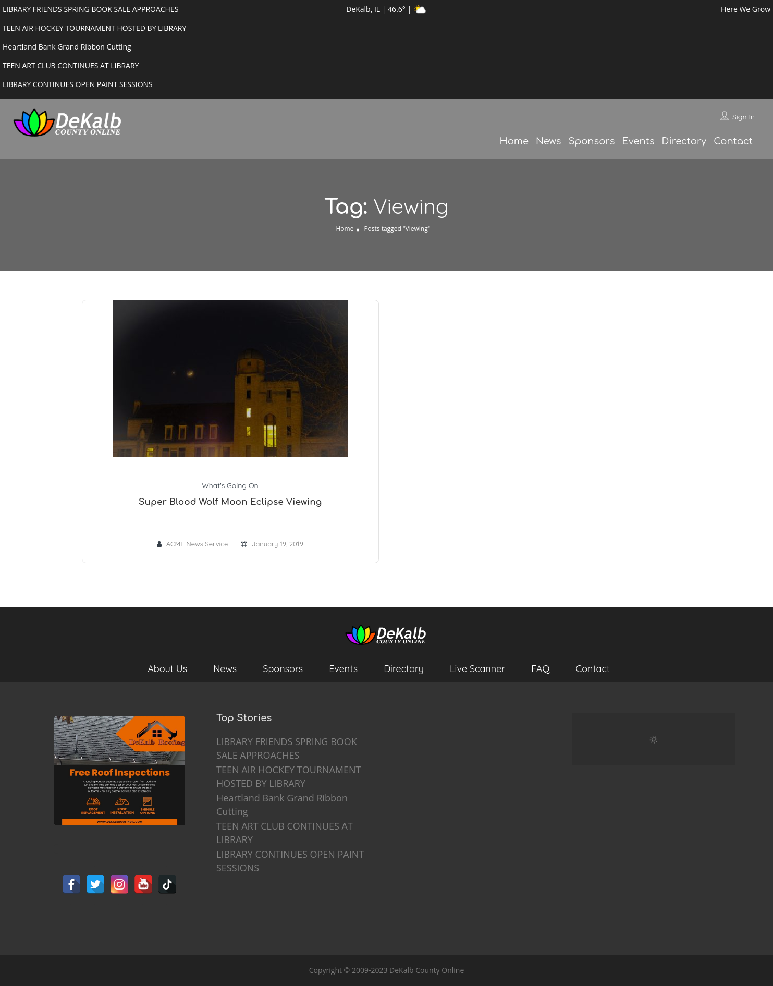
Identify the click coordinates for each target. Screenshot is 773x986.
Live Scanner (477, 669)
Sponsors (592, 141)
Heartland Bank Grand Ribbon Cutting (282, 805)
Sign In (743, 116)
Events (638, 141)
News (548, 141)
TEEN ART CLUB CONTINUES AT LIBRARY (284, 833)
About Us (167, 669)
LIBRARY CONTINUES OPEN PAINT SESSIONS (290, 861)
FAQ (540, 669)
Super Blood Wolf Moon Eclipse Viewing (230, 502)
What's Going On (230, 485)
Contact (733, 141)
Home (513, 141)
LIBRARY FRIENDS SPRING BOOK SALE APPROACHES (286, 748)
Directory (684, 141)
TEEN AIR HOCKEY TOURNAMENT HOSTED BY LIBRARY (288, 776)
